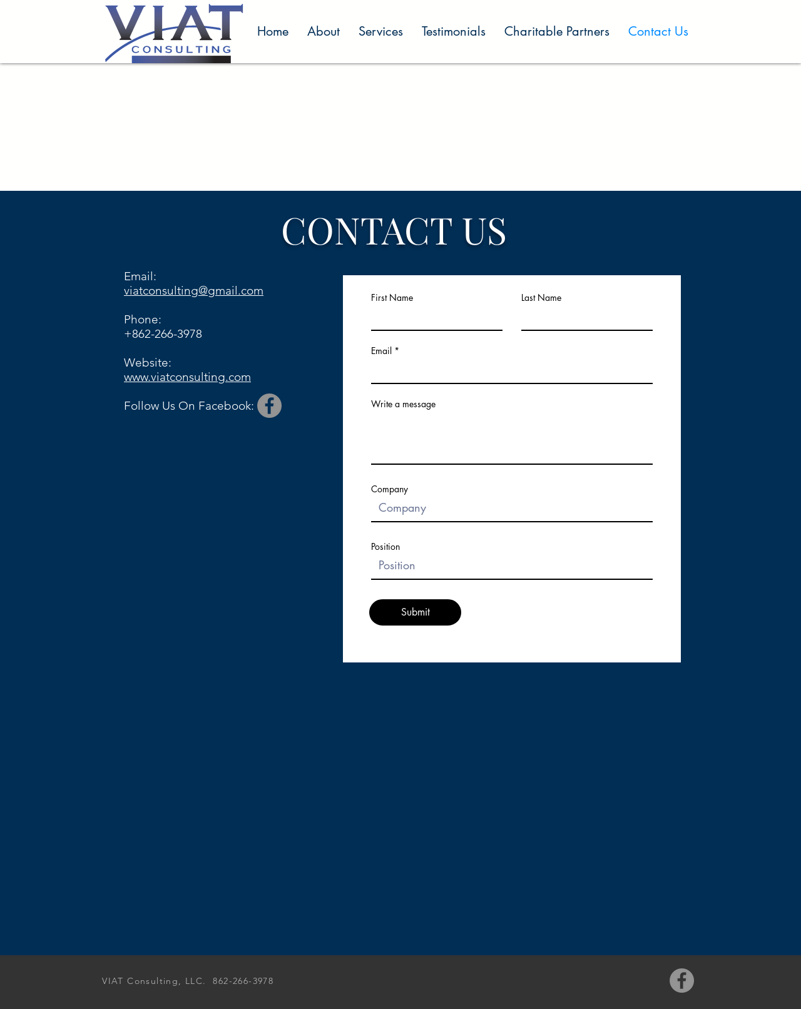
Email (381, 351)
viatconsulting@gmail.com (193, 290)
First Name (392, 297)
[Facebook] (269, 405)
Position (385, 546)
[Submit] (415, 612)
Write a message (403, 404)
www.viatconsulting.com (187, 377)
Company (389, 489)
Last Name (541, 297)
